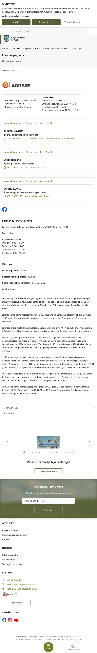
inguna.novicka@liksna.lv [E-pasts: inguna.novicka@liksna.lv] (62, 138)
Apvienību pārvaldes (14, 123)
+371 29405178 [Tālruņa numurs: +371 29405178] (14, 167)
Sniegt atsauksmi (48, 471)
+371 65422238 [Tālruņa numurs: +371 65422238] (13, 580)
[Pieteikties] (48, 510)
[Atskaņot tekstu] (13, 61)
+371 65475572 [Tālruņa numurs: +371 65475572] (15, 138)
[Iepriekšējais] (7, 442)
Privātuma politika (10, 555)
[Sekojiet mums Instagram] (10, 620)
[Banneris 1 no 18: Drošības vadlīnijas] (48, 442)
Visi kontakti (16, 602)
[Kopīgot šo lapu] (48, 413)
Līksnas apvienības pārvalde (39, 123)
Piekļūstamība (8, 559)
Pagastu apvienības (11, 530)
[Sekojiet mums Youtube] (16, 620)
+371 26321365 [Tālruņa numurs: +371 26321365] (14, 196)
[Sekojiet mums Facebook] (4, 620)
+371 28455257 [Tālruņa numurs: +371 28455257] (36, 138)
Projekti (5, 539)
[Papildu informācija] (16, 594)
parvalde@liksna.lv (22, 107)
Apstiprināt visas (46, 22)
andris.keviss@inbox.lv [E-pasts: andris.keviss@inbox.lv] (39, 196)
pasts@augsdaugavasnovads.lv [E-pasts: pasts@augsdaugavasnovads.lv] (20, 584)
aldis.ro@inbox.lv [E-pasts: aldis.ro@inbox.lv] (36, 167)
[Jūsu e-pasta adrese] (48, 501)
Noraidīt (16, 22)
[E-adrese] (7, 594)
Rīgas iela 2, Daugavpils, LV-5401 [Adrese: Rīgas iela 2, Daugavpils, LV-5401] (21, 588)
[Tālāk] (89, 442)
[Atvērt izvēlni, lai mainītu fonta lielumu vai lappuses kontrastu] (73, 648)
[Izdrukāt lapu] (48, 408)
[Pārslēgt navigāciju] (48, 647)
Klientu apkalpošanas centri (15, 535)
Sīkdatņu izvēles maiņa (13, 564)
